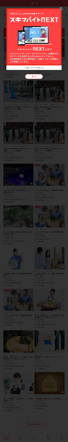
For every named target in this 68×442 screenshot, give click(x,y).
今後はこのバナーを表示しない (35, 67)
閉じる (34, 76)
